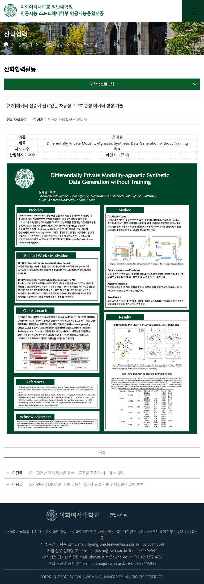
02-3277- (149, 544)
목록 (102, 452)
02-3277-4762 (151, 557)
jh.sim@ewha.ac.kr (111, 550)
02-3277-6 (142, 563)
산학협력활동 (52, 44)
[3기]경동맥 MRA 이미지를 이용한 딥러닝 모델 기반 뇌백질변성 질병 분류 (86, 484)
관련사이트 (118, 514)
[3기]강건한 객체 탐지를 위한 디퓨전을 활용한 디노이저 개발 (76, 472)
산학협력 (25, 44)
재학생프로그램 (85, 44)
